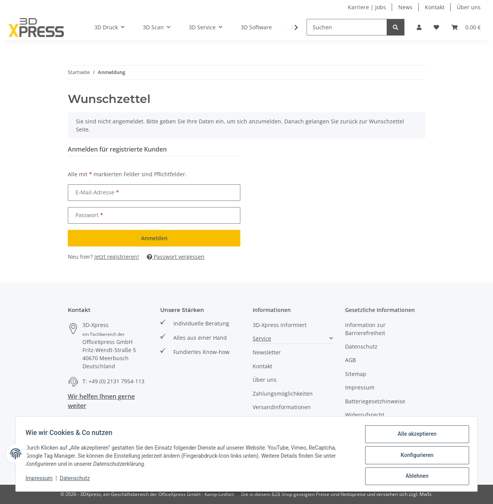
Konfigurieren (414, 456)
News (405, 7)
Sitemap (355, 374)
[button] (419, 27)
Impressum (41, 480)
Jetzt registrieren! (116, 256)
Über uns (469, 7)
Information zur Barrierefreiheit (365, 329)
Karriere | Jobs (367, 7)
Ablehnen (414, 477)
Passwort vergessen (176, 256)
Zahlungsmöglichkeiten (283, 393)
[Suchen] (347, 27)
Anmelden (154, 238)
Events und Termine (279, 420)
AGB (350, 360)
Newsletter (267, 352)
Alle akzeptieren (414, 436)
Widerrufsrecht (364, 414)
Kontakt (434, 7)
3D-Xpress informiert (280, 325)
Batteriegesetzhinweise (375, 401)
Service (262, 338)
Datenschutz (77, 480)
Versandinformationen (282, 407)
